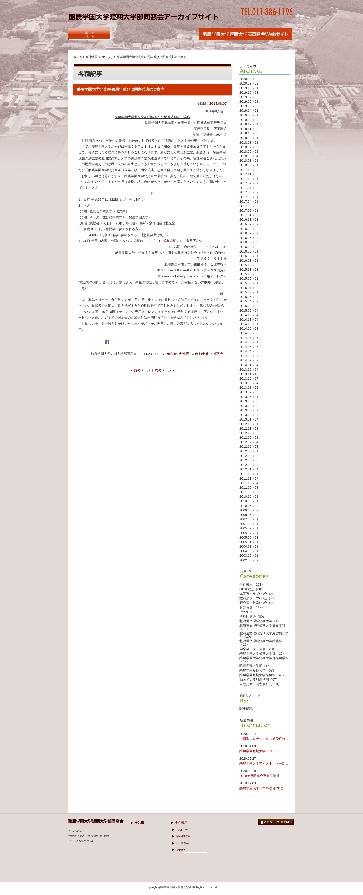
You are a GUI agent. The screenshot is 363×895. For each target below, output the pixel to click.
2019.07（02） (250, 97)
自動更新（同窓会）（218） (260, 684)
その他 (180, 849)
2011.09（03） (250, 487)
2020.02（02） (250, 83)
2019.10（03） (250, 92)
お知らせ (170, 354)
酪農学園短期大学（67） (257, 670)
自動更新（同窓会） (211, 354)
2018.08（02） (250, 142)
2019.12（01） (250, 88)
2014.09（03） (250, 328)
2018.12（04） (250, 124)
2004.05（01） (250, 551)
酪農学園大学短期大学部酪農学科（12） (264, 659)
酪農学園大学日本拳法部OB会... (264, 785)
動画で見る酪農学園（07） (259, 679)
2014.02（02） (250, 360)
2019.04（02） (250, 110)
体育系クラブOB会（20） (258, 593)
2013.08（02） (250, 387)
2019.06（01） (250, 101)
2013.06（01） (250, 396)
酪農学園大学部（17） (256, 665)
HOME (139, 822)
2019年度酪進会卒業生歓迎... (264, 773)
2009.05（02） (250, 510)
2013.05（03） (250, 401)
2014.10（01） (250, 324)
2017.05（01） (250, 197)
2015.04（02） (250, 301)
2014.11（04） (250, 319)
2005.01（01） (250, 542)
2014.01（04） (250, 365)
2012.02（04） (250, 464)
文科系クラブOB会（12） (258, 598)
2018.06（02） (250, 151)
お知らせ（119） (252, 607)
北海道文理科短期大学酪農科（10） (260, 642)
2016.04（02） (250, 246)
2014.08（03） (250, 333)
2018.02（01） (250, 165)
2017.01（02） (250, 215)
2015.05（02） (250, 296)
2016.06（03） (250, 237)
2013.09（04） (250, 383)
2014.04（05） (250, 351)
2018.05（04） (250, 156)
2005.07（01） (250, 533)
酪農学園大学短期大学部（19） (262, 653)
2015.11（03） (250, 269)
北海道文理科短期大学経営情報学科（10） (264, 635)
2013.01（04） (250, 419)
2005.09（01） (250, 528)
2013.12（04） (250, 369)
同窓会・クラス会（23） (257, 649)
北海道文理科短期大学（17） (260, 621)
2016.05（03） (250, 242)
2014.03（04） (250, 355)
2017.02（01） (250, 210)
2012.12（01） (250, 424)
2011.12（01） (250, 474)
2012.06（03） (250, 446)
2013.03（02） (250, 410)
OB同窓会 (182, 843)
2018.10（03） (250, 133)
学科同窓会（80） (252, 616)
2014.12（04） (250, 315)
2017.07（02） (250, 187)
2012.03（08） (250, 460)
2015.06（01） (250, 292)
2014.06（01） (250, 342)
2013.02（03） (250, 414)
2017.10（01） (250, 178)
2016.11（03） (250, 219)
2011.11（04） (250, 478)
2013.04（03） (250, 405)
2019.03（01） (250, 115)
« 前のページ (140, 370)
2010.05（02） (250, 505)
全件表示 (186, 354)
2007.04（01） (250, 523)
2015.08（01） (250, 283)
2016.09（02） (250, 224)
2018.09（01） (250, 137)
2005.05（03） (250, 537)
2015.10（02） (250, 274)
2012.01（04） (250, 469)
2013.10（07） (250, 378)
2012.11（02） (250, 428)
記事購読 (246, 708)
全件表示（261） (252, 584)
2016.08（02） (250, 228)
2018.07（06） (250, 147)
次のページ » (164, 370)
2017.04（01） (250, 201)
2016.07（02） (250, 233)
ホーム (77, 57)
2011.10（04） (250, 483)
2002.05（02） (250, 560)
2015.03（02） (250, 305)
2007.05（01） (250, 519)
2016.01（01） (250, 260)
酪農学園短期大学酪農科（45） (262, 675)
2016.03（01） (250, 251)
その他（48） (249, 611)
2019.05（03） (250, 106)
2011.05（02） (250, 492)
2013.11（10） (250, 374)
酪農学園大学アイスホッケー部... (264, 760)
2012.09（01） (250, 437)
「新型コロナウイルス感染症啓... (264, 736)
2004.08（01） (250, 546)
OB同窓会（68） (251, 589)
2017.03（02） (250, 206)
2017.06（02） (250, 192)
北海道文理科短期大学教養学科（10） (262, 627)
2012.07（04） (250, 442)
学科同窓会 (183, 836)
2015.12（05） (250, 265)
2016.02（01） (250, 256)
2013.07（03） (250, 392)
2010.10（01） (250, 496)
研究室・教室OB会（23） (258, 602)
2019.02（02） (250, 119)
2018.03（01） (250, 160)
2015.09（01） (250, 278)
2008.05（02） (250, 514)
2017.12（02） (250, 169)
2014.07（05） (250, 337)
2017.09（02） (250, 183)
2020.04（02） (250, 78)
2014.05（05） (250, 346)
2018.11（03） (250, 128)
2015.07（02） (250, 287)
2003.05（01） (250, 555)
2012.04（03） (250, 455)
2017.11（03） (250, 174)
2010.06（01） (250, 501)
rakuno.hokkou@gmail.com (180, 276)
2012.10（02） (250, 433)
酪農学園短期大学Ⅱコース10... (264, 748)
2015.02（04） (250, 310)
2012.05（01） (250, 451)
